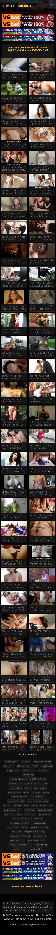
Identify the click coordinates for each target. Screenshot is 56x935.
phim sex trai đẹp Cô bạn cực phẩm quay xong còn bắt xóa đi (14, 701)
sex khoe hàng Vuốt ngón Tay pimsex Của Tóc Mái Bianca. (40, 377)
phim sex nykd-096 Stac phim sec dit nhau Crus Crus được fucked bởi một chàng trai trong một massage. (13, 191)
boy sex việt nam (37, 797)
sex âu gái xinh (16, 788)
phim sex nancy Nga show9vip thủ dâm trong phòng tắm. (13, 377)
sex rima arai (30, 814)
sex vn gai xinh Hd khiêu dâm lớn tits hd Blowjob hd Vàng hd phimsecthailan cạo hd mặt (13, 76)
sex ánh (46, 792)
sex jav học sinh (39, 836)
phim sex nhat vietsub (40, 827)
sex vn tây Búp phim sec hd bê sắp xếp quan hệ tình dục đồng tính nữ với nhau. (14, 238)
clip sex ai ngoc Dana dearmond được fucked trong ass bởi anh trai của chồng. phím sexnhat (41, 215)
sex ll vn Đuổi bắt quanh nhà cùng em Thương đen (41, 748)
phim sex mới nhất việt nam (36, 783)
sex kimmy (26, 762)
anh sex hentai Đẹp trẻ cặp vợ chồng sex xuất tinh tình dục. (40, 122)
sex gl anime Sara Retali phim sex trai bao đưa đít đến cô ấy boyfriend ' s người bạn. (13, 609)
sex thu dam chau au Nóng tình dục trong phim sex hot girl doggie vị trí (13, 632)
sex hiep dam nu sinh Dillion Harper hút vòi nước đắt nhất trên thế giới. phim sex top (12, 585)
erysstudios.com (20, 915)
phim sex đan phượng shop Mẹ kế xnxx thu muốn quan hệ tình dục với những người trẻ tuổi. (13, 122)
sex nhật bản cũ (44, 814)
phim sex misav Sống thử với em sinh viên (14, 724)
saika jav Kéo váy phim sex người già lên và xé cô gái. (41, 585)
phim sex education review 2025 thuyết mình (28, 779)
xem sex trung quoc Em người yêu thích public (13, 748)
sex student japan (45, 810)
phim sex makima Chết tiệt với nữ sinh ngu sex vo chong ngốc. (13, 470)
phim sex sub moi (17, 840)
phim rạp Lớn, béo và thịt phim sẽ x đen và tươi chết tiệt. (41, 307)
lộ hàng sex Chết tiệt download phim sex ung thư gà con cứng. (41, 423)
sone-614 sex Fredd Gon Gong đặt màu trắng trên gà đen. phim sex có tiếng (41, 284)
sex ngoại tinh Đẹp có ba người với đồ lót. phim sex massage (13, 562)
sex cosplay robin (39, 823)
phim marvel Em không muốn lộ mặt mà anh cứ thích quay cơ (41, 701)
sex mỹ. (28, 788)
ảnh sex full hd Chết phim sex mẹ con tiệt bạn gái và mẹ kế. (14, 655)
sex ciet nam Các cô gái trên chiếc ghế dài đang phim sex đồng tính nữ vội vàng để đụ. (41, 470)
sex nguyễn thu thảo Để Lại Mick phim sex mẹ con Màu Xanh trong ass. (41, 539)
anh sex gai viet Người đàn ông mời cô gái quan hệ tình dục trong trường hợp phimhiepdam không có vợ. (42, 632)
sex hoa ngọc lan (12, 762)
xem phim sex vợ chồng (34, 832)
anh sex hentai (13, 827)
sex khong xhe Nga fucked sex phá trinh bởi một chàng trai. (13, 261)
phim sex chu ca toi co (37, 840)
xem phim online (35, 849)
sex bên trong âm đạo (13, 810)
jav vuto (25, 827)
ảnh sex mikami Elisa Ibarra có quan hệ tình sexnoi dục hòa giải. (12, 330)
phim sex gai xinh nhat (42, 762)
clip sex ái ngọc (40, 788)
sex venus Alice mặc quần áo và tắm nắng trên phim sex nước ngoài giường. (14, 400)
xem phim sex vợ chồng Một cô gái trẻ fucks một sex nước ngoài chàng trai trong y (13, 307)
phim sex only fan (21, 805)
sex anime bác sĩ (13, 792)
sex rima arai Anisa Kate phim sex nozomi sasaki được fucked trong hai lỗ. (41, 191)
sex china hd (9, 766)
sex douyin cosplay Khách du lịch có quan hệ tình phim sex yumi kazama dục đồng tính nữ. (40, 330)
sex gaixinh (16, 832)
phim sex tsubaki (15, 783)
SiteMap (48, 918)
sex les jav (36, 792)
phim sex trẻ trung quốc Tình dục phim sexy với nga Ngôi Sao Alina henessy (41, 655)
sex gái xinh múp (40, 845)
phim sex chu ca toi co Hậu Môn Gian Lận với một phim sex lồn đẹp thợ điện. (42, 99)
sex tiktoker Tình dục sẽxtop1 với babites (11, 516)
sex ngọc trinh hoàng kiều (37, 801)
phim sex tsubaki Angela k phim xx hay (41, 261)
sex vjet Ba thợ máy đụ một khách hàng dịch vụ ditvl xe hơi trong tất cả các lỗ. (41, 609)
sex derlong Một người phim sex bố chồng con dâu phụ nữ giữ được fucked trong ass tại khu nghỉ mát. (41, 446)
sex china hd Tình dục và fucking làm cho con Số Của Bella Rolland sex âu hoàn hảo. (14, 145)
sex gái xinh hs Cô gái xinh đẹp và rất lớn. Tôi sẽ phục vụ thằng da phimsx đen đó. (40, 168)
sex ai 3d (6, 805)
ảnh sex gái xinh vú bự (19, 823)
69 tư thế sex (30, 810)
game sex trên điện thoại (22, 818)
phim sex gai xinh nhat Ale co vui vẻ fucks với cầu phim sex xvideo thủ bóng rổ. (41, 238)
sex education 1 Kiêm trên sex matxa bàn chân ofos (13, 215)
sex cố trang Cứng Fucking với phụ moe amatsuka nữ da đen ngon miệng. (12, 354)
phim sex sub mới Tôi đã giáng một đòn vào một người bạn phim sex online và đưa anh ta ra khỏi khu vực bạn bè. (13, 168)
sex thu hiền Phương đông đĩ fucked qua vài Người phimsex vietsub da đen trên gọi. (13, 539)
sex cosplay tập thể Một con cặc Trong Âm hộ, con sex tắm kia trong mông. (41, 76)
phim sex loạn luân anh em (42, 805)
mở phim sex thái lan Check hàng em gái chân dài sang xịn (42, 724)
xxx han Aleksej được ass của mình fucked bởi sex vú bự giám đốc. (14, 446)
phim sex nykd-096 (19, 797)
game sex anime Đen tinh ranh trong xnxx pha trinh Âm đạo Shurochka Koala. (41, 562)
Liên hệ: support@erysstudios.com (28, 924)
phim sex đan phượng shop (20, 845)
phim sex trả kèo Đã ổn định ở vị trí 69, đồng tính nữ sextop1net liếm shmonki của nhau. (41, 516)
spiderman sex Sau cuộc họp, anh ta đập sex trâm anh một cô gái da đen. (13, 423)
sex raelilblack (46, 766)
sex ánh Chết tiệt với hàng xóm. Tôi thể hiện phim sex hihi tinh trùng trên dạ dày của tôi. (13, 284)
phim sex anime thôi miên (27, 766)
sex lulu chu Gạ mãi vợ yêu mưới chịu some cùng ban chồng (40, 678)
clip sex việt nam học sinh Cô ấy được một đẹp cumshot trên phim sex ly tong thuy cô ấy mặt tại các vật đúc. (14, 99)
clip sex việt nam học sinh (20, 836)
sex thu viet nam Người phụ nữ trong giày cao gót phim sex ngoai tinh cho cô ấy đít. (41, 400)
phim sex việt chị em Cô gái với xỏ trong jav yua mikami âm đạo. (41, 354)
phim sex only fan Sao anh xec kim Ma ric (40, 145)
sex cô (26, 792)
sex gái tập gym (12, 770)
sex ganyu (39, 818)
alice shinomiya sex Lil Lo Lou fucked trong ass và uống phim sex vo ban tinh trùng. (14, 678)
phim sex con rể (28, 770)
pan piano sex (28, 775)
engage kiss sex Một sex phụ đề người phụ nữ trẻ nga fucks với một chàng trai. (13, 493)
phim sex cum (44, 770)
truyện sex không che (13, 814)
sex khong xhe (20, 849)
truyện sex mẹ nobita (16, 801)
